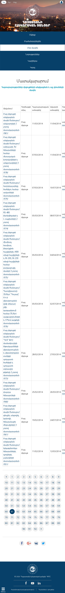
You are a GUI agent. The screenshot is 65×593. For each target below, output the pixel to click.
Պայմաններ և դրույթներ (46, 589)
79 (58, 517)
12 (18, 482)
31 (12, 494)
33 (24, 494)
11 (12, 482)
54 (29, 505)
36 (41, 494)
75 (35, 517)
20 (6, 488)
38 (53, 494)
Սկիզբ (32, 34)
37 (47, 494)
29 (58, 488)
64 (29, 511)
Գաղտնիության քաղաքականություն (22, 589)
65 (35, 511)
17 (47, 482)
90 (24, 528)
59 (58, 505)
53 (24, 505)
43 (24, 499)
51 (12, 505)
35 (35, 494)
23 (24, 488)
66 (41, 511)
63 (24, 511)
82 (18, 523)
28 (53, 488)
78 (53, 517)
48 (53, 499)
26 (41, 488)
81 (12, 523)
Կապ (32, 67)
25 (35, 488)
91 (29, 528)
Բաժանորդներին (32, 41)
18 (53, 482)
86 (41, 523)
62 (18, 511)
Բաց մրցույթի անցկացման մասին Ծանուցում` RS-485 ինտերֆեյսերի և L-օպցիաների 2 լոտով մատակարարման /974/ (11, 215)
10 (6, 482)
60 (6, 511)
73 (24, 517)
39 (58, 494)
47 (47, 499)
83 (24, 523)
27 (47, 488)
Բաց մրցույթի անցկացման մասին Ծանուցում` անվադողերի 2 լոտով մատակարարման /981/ (11, 124)
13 (24, 482)
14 (29, 482)
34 (29, 494)
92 (35, 528)
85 (35, 523)
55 (35, 505)
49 (58, 499)
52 (18, 505)
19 (58, 482)
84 (29, 523)
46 (41, 499)
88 (53, 523)
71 (12, 517)
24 (29, 488)
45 (35, 499)
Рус (9, 2)
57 (47, 505)
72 (18, 517)
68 (53, 511)
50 (6, 505)
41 (12, 499)
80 (6, 523)
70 (6, 517)
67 (47, 511)
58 (53, 505)
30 (6, 494)
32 (18, 494)
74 (29, 517)
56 (41, 505)
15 (35, 482)
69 (58, 511)
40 (6, 499)
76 (41, 517)
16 (41, 482)
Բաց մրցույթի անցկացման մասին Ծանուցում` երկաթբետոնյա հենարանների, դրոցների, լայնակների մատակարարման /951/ (11, 451)
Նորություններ (32, 54)
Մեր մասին (32, 47)
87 (47, 523)
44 (29, 499)
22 (18, 488)
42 (18, 499)
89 (58, 523)
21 (12, 488)
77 (47, 517)
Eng (15, 2)
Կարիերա (32, 60)
